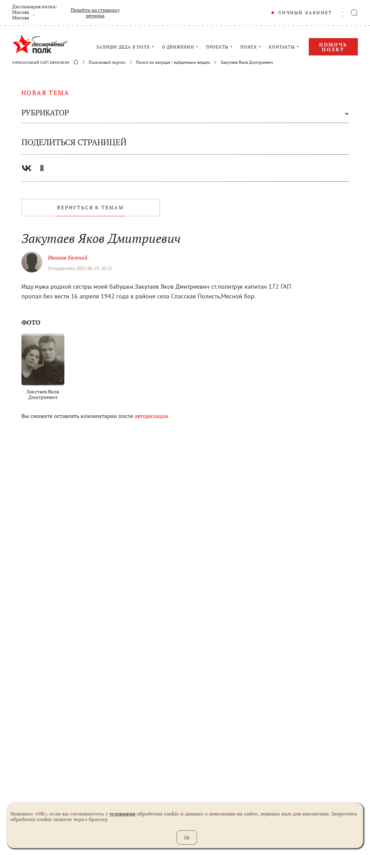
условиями (122, 813)
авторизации (152, 416)
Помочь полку (333, 47)
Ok (187, 837)
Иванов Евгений (68, 257)
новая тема (45, 92)
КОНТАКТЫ (282, 47)
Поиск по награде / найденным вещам (173, 62)
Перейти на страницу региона (95, 12)
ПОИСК (248, 47)
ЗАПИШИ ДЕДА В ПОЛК (123, 47)
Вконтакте (26, 168)
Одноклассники (42, 168)
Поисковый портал (107, 62)
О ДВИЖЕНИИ (178, 47)
